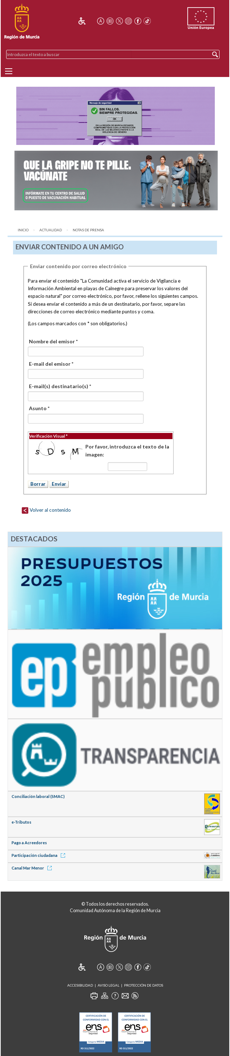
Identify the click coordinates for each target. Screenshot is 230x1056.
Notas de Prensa (88, 230)
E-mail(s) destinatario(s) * (60, 386)
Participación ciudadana (40, 855)
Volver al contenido (46, 510)
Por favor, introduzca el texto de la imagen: (127, 450)
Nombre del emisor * (53, 341)
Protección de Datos (143, 985)
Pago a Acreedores (29, 842)
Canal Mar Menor (33, 868)
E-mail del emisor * (51, 364)
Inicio (23, 230)
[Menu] (8, 71)
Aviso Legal (108, 985)
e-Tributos (21, 822)
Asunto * (39, 408)
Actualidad (50, 230)
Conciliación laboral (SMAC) (38, 796)
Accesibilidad (80, 985)
